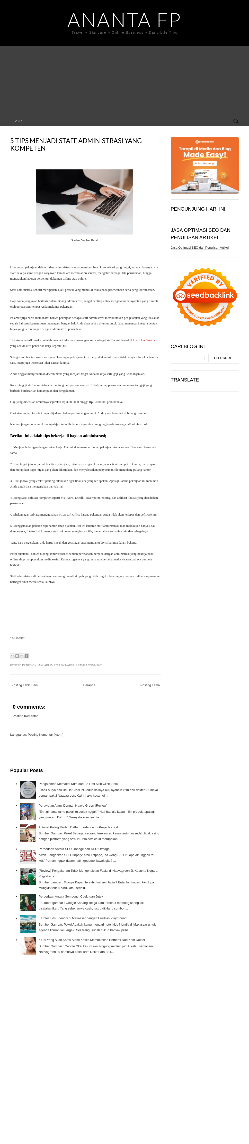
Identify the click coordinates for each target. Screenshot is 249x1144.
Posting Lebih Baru (24, 685)
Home (18, 121)
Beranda (89, 685)
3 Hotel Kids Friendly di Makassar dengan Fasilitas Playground (82, 918)
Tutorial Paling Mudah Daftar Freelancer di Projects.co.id (78, 827)
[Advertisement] (124, 80)
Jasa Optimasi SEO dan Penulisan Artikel (200, 247)
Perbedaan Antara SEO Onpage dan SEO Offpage (74, 849)
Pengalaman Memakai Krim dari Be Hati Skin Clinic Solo (78, 784)
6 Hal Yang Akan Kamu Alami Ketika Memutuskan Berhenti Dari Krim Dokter (92, 940)
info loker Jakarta (144, 340)
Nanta (69, 665)
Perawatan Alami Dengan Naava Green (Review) (73, 805)
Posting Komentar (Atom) (45, 734)
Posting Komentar (25, 716)
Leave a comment (89, 665)
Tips (29, 665)
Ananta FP (124, 19)
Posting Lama (150, 685)
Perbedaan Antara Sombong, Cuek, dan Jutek (71, 896)
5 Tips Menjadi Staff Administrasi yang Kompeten (76, 144)
